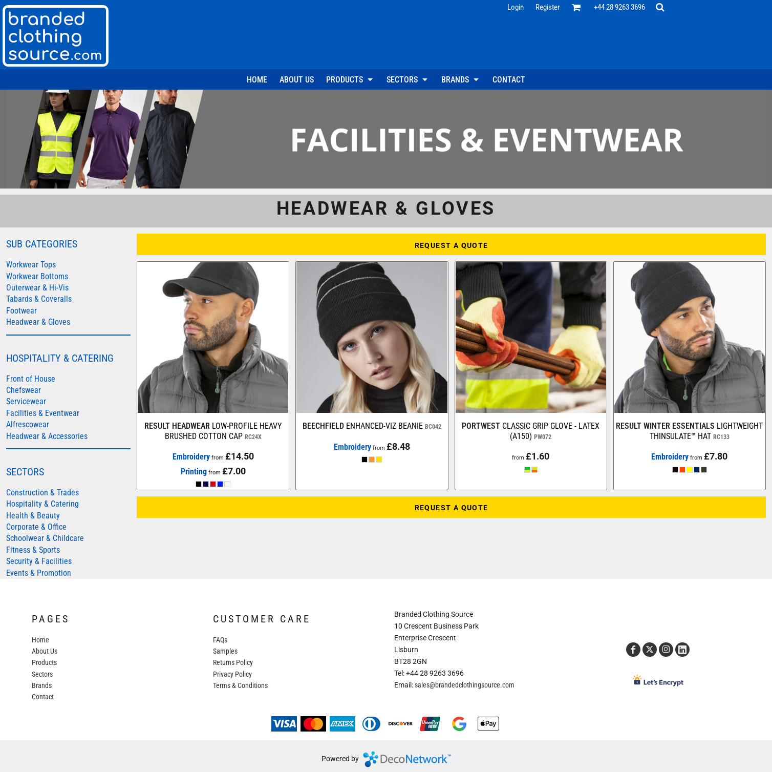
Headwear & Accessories (47, 436)
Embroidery (191, 457)
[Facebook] (633, 649)
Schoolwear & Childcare (45, 538)
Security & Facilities (39, 561)
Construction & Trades (42, 492)
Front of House (30, 379)
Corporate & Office (36, 527)
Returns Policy (233, 662)
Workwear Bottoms (37, 276)
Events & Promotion (38, 573)
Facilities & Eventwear (42, 413)
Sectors (42, 674)
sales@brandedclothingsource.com (464, 685)
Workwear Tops (31, 264)
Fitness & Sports (33, 550)
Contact (43, 697)
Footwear (21, 311)
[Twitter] (649, 649)
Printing (194, 471)
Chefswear (23, 390)
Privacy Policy (232, 674)
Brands (42, 685)
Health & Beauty (33, 515)
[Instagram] (666, 649)
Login (515, 7)
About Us (44, 651)
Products (44, 662)
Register (547, 7)
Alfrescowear (27, 424)
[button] (576, 7)
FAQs (220, 640)
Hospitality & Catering (42, 504)
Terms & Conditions (240, 685)
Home (40, 640)
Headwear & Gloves (38, 322)
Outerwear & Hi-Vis (37, 288)
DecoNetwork (407, 759)
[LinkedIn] (682, 649)
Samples (225, 651)
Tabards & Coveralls (39, 299)
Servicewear (26, 401)
